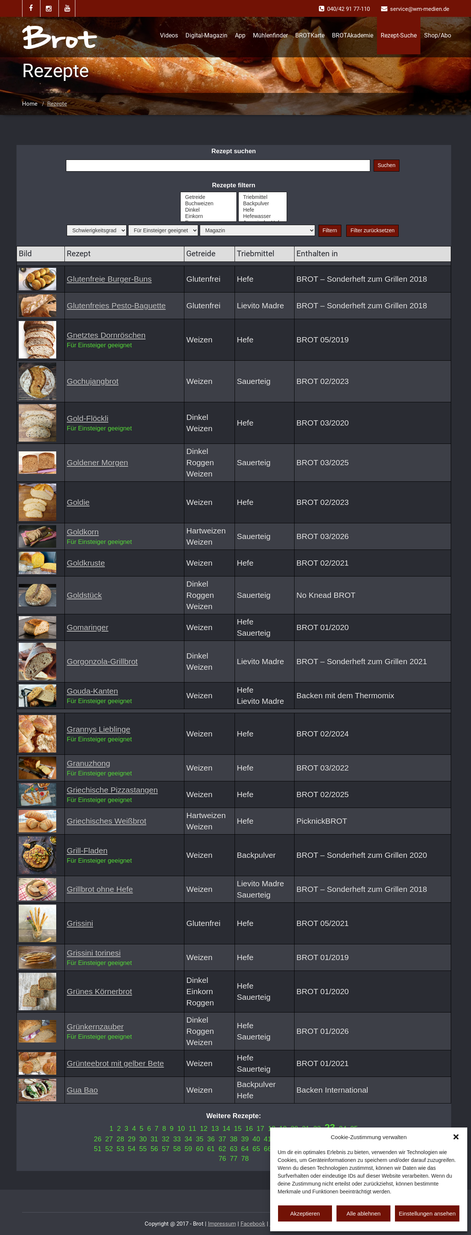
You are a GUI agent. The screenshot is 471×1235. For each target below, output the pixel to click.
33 (177, 1139)
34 (188, 1139)
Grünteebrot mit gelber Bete (115, 1063)
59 (188, 1149)
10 (181, 1128)
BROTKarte (309, 35)
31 (154, 1139)
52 (109, 1149)
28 (120, 1139)
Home (29, 103)
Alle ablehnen (364, 1213)
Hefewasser (262, 216)
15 (237, 1128)
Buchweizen (208, 203)
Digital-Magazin (206, 35)
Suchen (386, 165)
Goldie (78, 502)
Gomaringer (87, 627)
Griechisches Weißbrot (106, 821)
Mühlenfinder (270, 35)
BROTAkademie (352, 35)
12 (204, 1128)
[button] (456, 1137)
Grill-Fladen (87, 850)
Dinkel (208, 210)
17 (260, 1128)
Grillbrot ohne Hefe (100, 889)
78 (245, 1158)
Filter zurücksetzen (372, 230)
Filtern (330, 230)
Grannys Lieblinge (98, 729)
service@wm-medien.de (419, 9)
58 (177, 1149)
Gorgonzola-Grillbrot (102, 661)
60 (199, 1149)
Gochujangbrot (92, 381)
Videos (169, 35)
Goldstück (84, 595)
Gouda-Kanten (92, 691)
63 (233, 1149)
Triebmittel (262, 197)
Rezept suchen (233, 151)
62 (222, 1149)
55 (143, 1149)
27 (109, 1139)
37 (222, 1139)
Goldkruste (86, 563)
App (240, 35)
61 (211, 1149)
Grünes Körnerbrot (99, 991)
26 (98, 1139)
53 (120, 1149)
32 (165, 1139)
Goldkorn (83, 531)
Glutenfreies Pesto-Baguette (116, 305)
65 (256, 1149)
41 (267, 1139)
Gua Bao (82, 1090)
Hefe (262, 210)
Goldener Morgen (97, 462)
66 (267, 1149)
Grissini (80, 923)
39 (245, 1139)
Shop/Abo (437, 35)
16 (249, 1128)
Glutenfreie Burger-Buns (109, 279)
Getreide (208, 197)
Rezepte (57, 103)
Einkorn (208, 216)
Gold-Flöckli (87, 418)
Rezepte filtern (234, 185)
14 (226, 1128)
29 (131, 1139)
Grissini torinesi (94, 952)
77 (233, 1158)
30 (143, 1139)
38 (233, 1139)
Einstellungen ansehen (427, 1213)
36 (211, 1139)
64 (245, 1149)
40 (256, 1139)
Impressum (222, 1223)
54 (131, 1149)
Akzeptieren (305, 1213)
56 (154, 1149)
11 (192, 1128)
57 (165, 1149)
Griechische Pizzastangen (112, 790)
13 (215, 1128)
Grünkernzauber (95, 1026)
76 (222, 1158)
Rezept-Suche (399, 35)
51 (98, 1149)
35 (199, 1139)
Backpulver (262, 203)
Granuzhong (88, 763)
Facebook (253, 1223)
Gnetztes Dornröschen (106, 335)
